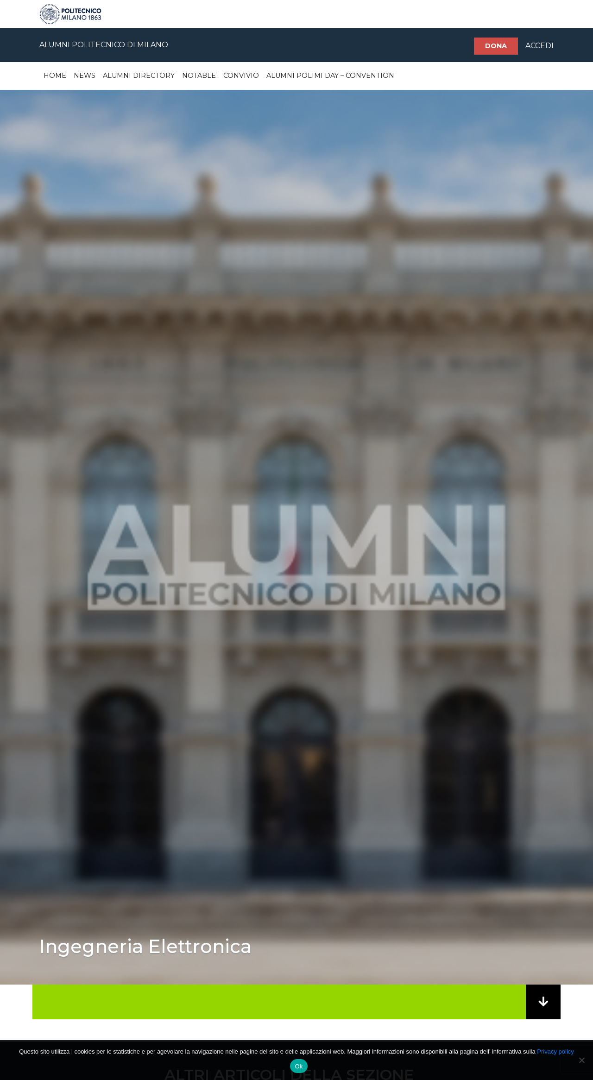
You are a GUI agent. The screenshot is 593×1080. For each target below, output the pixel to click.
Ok (299, 1066)
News (84, 75)
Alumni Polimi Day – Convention (330, 75)
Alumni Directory (139, 75)
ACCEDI (539, 45)
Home (55, 75)
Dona (496, 46)
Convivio (241, 75)
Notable (199, 75)
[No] (581, 1060)
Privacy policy (555, 1051)
